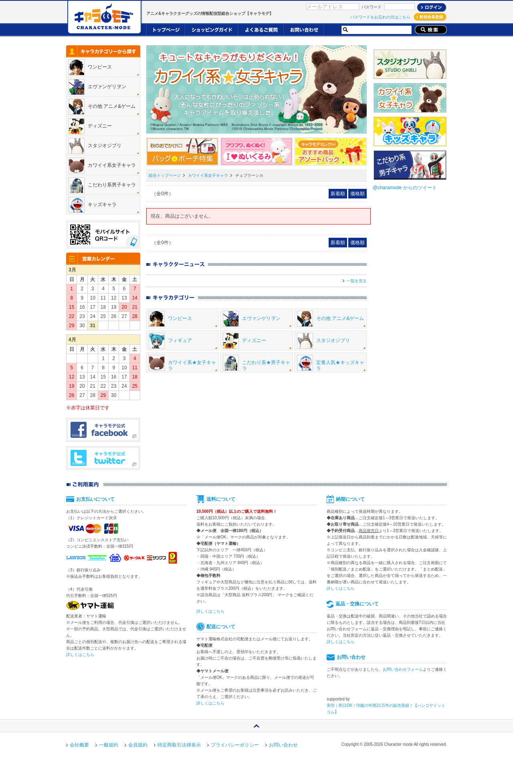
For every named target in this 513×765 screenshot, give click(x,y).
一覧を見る (357, 281)
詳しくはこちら (80, 654)
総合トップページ (165, 175)
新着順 (338, 193)
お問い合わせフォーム (403, 669)
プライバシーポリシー (235, 745)
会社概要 (79, 745)
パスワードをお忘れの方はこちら (380, 17)
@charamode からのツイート (405, 187)
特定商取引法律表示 (179, 745)
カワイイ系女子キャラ (208, 175)
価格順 (357, 193)
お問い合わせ (283, 745)
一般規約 (108, 745)
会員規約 (137, 745)
